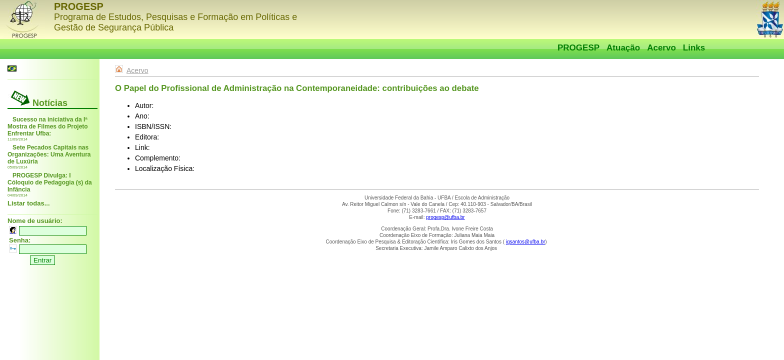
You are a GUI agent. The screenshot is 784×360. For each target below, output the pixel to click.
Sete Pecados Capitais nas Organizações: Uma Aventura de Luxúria (49, 154)
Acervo (661, 47)
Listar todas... (29, 203)
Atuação (623, 47)
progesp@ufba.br (445, 217)
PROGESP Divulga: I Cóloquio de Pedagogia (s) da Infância (50, 182)
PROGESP (579, 47)
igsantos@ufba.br (526, 241)
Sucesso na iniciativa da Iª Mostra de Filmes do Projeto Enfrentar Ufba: (48, 126)
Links (694, 47)
